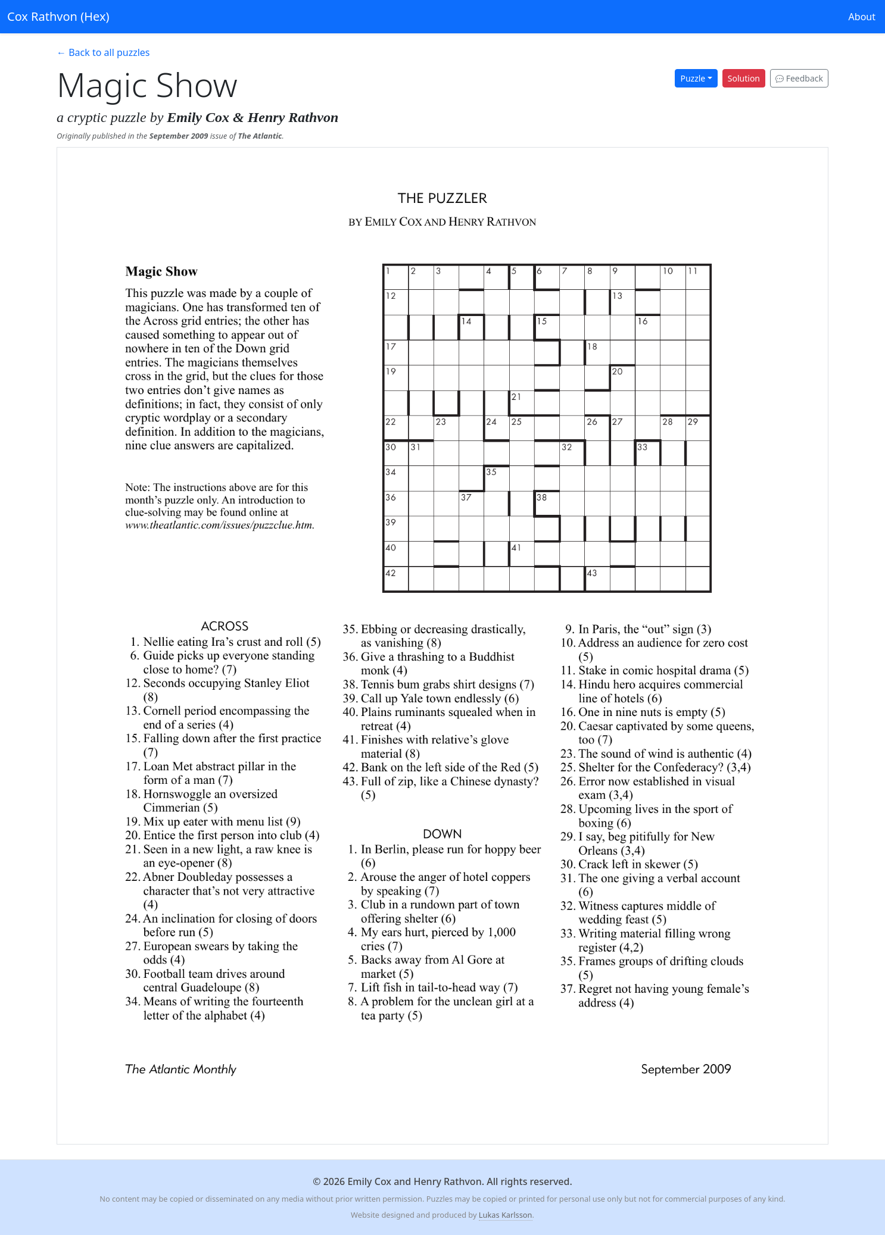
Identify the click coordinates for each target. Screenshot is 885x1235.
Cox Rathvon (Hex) (58, 16)
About (862, 16)
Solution (744, 78)
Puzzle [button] (692, 78)
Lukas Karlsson (505, 1214)
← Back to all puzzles (103, 52)
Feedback (799, 78)
